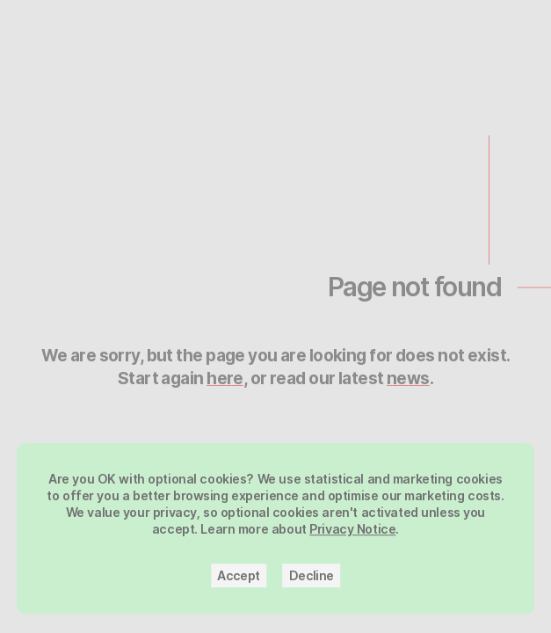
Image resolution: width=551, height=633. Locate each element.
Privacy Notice (352, 535)
